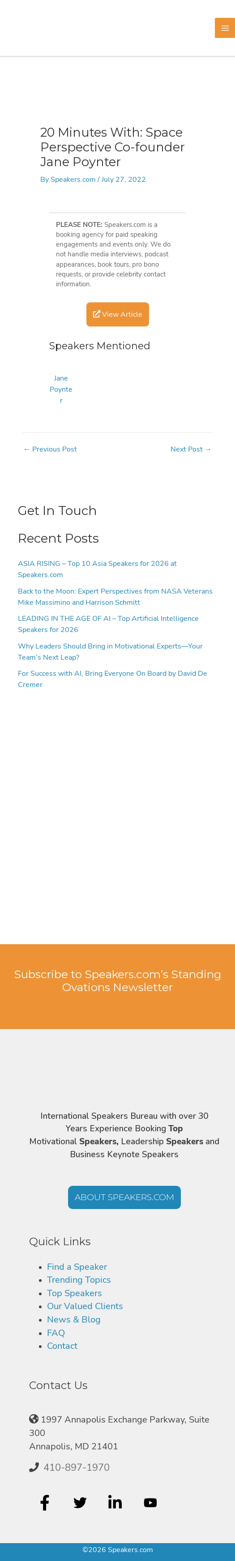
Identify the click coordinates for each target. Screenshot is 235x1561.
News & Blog (74, 1320)
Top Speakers (74, 1293)
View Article (117, 314)
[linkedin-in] (116, 1502)
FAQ (56, 1333)
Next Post (191, 449)
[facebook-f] (46, 1502)
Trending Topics (79, 1280)
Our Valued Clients (85, 1306)
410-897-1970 (76, 1467)
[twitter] (81, 1502)
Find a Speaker (77, 1267)
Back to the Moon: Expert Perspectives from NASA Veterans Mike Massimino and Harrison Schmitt (115, 596)
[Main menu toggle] (225, 28)
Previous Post (50, 449)
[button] (124, 1197)
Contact (62, 1346)
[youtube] (151, 1502)
